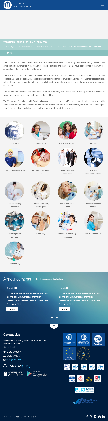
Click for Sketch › (9, 347)
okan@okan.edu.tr (13, 360)
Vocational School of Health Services (25, 42)
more (12, 309)
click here (59, 279)
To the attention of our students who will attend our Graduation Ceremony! (27, 295)
